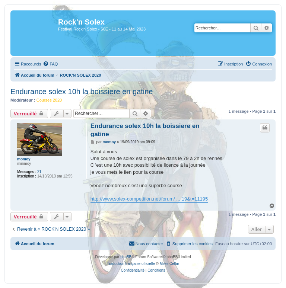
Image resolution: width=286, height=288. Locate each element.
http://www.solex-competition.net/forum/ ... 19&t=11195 (149, 199)
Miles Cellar (169, 264)
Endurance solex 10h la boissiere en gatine (81, 91)
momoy (24, 159)
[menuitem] (50, 64)
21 (39, 172)
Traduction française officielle (131, 264)
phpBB (125, 257)
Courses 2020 (49, 100)
